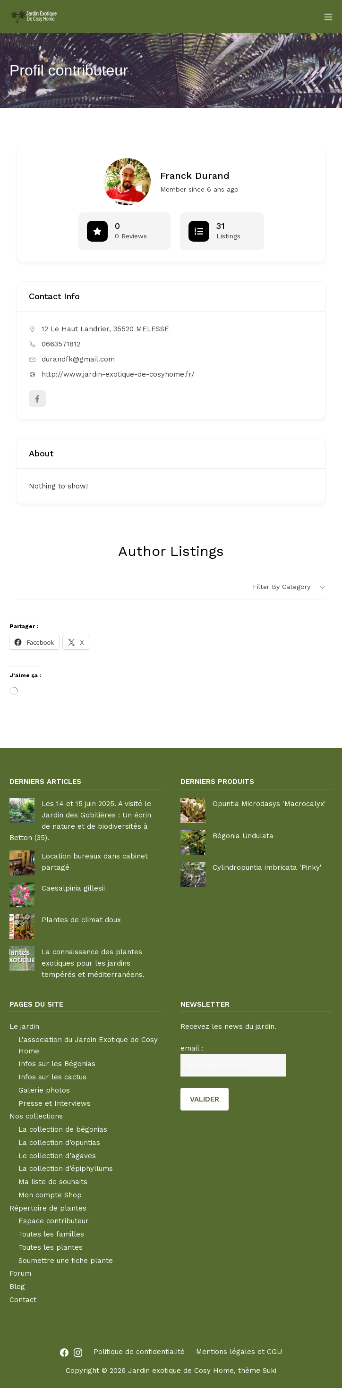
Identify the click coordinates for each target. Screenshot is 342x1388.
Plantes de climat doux (81, 920)
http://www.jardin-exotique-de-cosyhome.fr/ (118, 374)
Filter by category (281, 586)
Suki (269, 1370)
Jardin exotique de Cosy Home (181, 1370)
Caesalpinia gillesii (73, 888)
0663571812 (61, 344)
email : (191, 1048)
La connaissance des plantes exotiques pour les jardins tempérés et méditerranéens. (93, 963)
